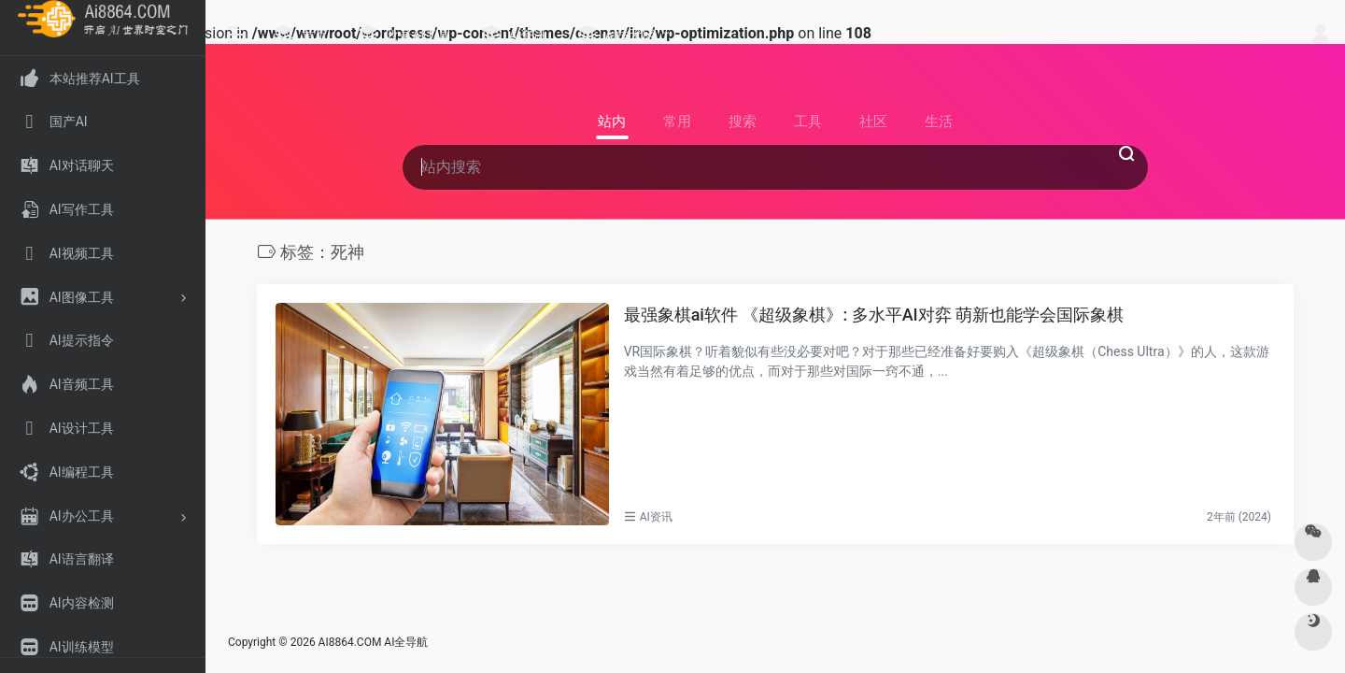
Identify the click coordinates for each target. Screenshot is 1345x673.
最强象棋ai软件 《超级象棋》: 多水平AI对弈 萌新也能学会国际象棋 (874, 314)
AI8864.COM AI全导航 (374, 642)
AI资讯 (656, 516)
